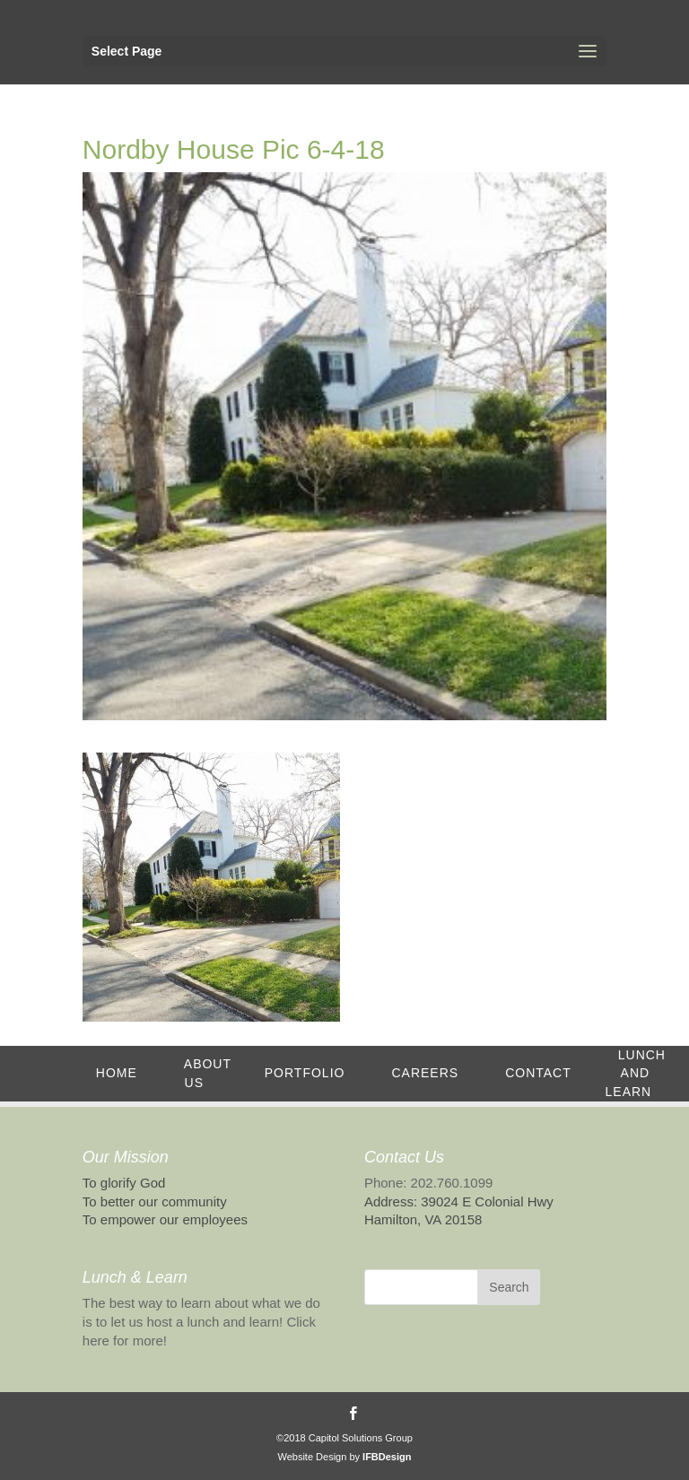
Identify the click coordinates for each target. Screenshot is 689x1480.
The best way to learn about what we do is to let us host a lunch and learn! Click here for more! (201, 1321)
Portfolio (305, 1073)
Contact (538, 1073)
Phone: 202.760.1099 (428, 1182)
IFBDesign (386, 1456)
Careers (424, 1073)
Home (116, 1073)
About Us (207, 1073)
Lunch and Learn (636, 1074)
